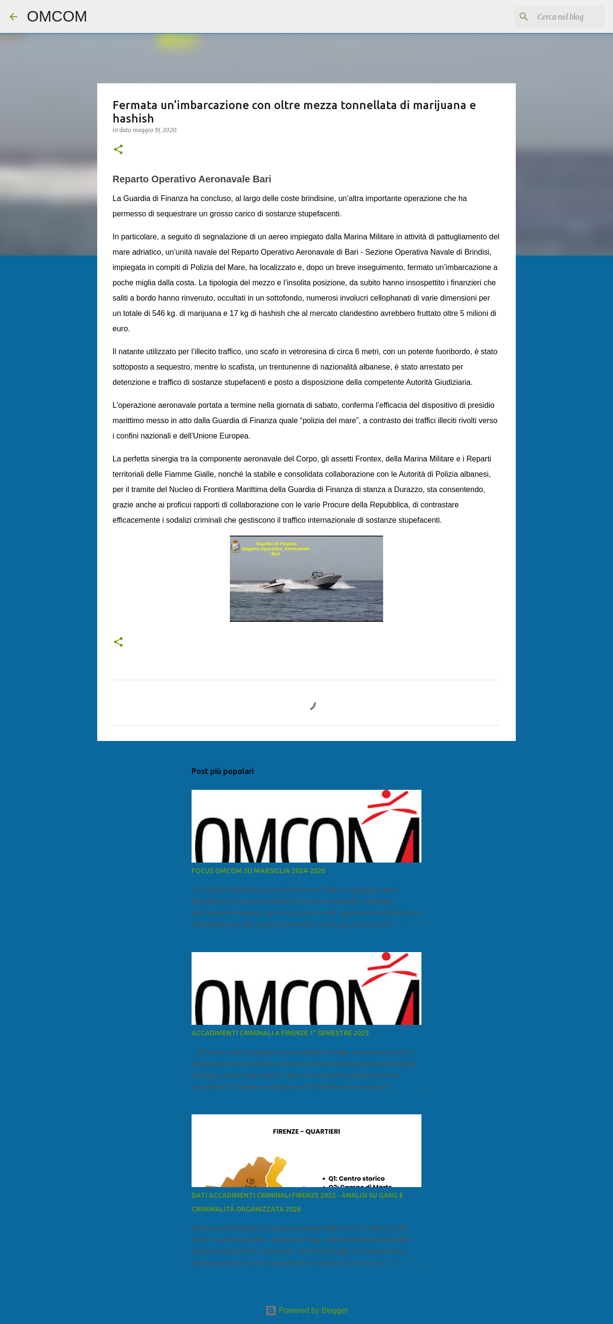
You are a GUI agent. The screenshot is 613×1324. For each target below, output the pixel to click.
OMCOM (57, 16)
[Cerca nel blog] (555, 16)
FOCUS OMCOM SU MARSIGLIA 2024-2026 (258, 871)
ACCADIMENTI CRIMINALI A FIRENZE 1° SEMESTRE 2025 (280, 1033)
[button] (118, 150)
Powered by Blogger (306, 1310)
